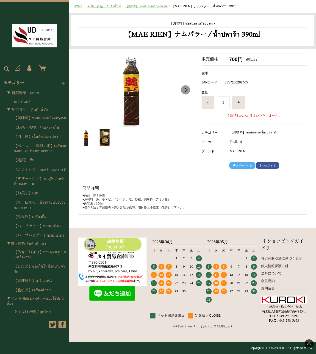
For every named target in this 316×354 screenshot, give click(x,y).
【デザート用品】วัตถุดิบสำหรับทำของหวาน (40, 181)
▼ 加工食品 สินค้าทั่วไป (28, 110)
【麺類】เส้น (24, 160)
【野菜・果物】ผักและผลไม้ (36, 127)
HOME (78, 6)
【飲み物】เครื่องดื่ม (30, 217)
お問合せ (268, 288)
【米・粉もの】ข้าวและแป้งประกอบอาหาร (40, 205)
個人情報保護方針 (274, 266)
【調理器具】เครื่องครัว (33, 281)
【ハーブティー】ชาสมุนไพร (37, 226)
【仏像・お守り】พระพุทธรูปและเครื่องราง (40, 254)
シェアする (267, 165)
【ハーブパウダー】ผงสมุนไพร (39, 235)
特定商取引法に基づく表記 (281, 258)
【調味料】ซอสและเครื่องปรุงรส (40, 118)
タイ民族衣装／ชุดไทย (32, 312)
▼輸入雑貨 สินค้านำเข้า (26, 244)
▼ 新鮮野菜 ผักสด (23, 93)
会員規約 (268, 281)
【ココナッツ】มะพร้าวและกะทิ (40, 169)
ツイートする (242, 165)
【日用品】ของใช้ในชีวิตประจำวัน (39, 269)
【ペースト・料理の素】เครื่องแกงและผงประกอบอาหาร (40, 148)
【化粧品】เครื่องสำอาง (33, 290)
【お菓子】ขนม (27, 193)
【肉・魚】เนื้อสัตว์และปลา (36, 136)
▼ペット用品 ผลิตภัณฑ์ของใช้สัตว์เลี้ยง (35, 301)
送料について (271, 273)
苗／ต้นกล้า (23, 101)
